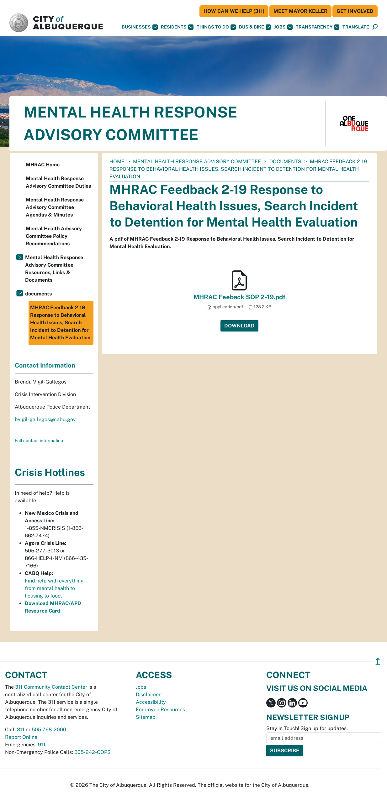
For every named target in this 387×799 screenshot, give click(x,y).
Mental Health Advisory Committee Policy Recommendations (54, 236)
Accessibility (151, 702)
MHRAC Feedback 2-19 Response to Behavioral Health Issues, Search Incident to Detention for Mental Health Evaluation (60, 323)
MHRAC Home (43, 165)
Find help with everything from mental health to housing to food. (54, 588)
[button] (355, 27)
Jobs (283, 27)
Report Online (21, 737)
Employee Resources (160, 710)
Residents (177, 27)
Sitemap (146, 717)
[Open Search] (375, 27)
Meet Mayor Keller (300, 11)
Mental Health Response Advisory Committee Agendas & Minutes (55, 207)
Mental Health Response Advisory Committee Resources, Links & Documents (54, 268)
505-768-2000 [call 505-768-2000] (49, 730)
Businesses (140, 27)
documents (285, 161)
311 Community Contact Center (51, 687)
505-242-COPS (92, 752)
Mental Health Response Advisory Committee (197, 161)
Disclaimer (148, 694)
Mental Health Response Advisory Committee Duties (58, 182)
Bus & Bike (255, 27)
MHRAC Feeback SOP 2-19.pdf (239, 297)
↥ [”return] (378, 661)
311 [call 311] (20, 730)
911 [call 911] (41, 745)
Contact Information (45, 365)
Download (239, 326)
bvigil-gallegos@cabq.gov (45, 419)
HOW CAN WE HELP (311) (234, 11)
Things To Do (216, 27)
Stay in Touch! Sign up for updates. (307, 728)
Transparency (317, 27)
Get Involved (355, 11)
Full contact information (39, 440)
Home (117, 161)
